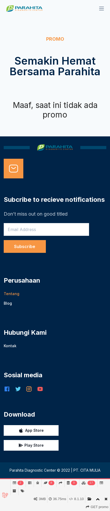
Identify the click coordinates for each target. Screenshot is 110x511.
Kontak (10, 346)
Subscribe (24, 246)
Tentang (11, 293)
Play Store (31, 445)
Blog (8, 303)
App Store (31, 430)
